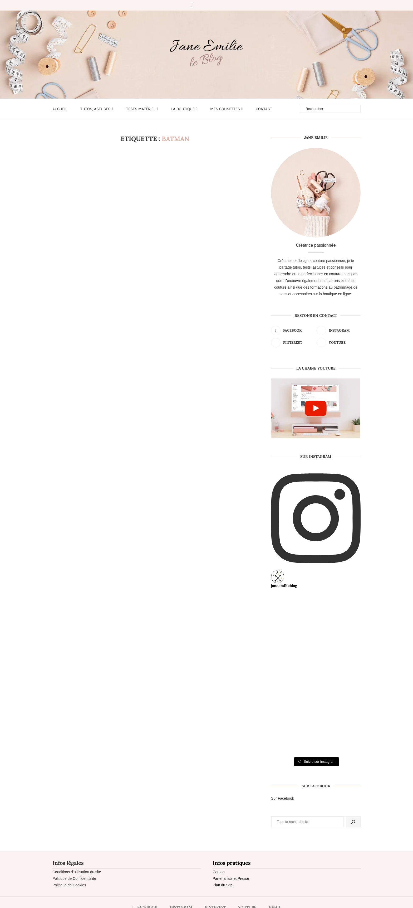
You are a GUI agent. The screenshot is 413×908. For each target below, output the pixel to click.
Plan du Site (223, 885)
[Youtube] (214, 5)
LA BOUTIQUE (183, 108)
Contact (264, 108)
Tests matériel (140, 108)
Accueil (59, 108)
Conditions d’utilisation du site (76, 872)
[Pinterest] (207, 5)
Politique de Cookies (69, 885)
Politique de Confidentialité (74, 878)
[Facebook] (192, 5)
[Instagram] (339, 330)
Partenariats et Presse (231, 878)
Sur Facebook (282, 798)
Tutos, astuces (95, 108)
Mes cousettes (225, 108)
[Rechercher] (353, 822)
